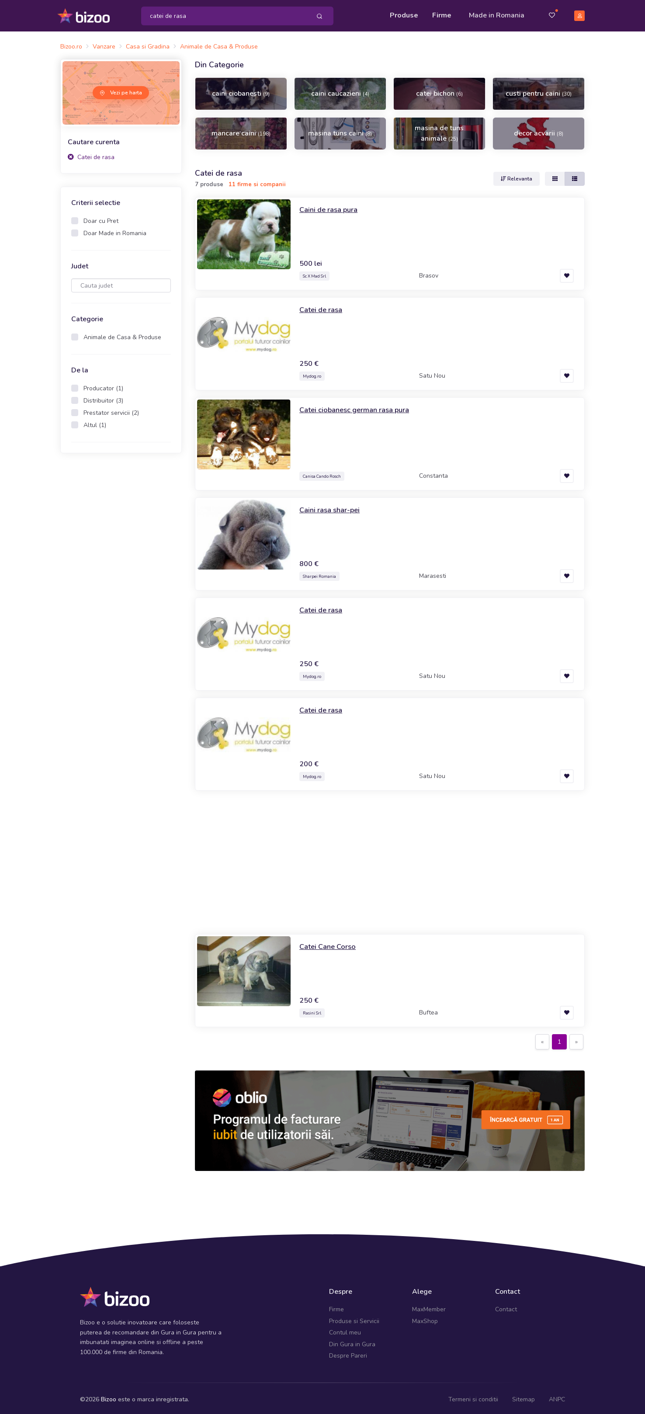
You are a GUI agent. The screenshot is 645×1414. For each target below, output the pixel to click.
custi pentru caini (539, 91)
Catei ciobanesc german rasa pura (359, 406)
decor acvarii (538, 130)
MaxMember (429, 1307)
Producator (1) (103, 386)
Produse (404, 14)
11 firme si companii (257, 182)
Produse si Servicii (354, 1318)
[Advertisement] (390, 859)
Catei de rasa (91, 154)
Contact (506, 1307)
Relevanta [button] (516, 175)
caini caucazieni (340, 91)
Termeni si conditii (473, 1397)
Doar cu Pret (100, 218)
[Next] (576, 1039)
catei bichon (439, 91)
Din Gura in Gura (352, 1341)
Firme (441, 14)
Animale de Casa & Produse (122, 334)
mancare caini (241, 130)
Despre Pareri (348, 1352)
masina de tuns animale (439, 131)
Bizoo (108, 1397)
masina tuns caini (340, 130)
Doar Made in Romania (114, 230)
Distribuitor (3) (103, 398)
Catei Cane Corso (330, 943)
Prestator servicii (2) (111, 410)
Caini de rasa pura (331, 206)
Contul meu (345, 1330)
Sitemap (523, 1397)
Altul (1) (94, 422)
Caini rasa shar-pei (332, 506)
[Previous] (542, 1039)
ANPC (557, 1397)
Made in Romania (496, 14)
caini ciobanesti (241, 91)
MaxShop (425, 1318)
